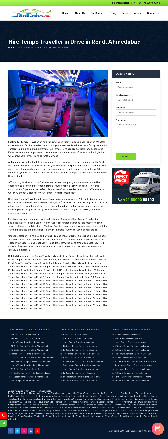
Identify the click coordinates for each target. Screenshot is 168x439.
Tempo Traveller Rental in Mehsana (130, 358)
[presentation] (136, 144)
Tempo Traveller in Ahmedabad (25, 335)
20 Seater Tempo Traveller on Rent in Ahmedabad (33, 358)
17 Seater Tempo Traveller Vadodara (79, 373)
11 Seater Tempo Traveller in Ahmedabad (29, 377)
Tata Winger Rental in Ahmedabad (26, 381)
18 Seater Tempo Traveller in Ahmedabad (29, 350)
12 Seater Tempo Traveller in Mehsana (132, 346)
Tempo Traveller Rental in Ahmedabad (28, 354)
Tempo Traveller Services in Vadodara (79, 329)
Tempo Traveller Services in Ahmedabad (28, 329)
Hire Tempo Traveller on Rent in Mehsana (133, 354)
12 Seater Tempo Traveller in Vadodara (80, 346)
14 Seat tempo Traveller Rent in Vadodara (81, 377)
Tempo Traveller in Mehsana (127, 335)
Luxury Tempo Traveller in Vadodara (79, 342)
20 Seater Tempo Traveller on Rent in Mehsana (135, 361)
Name (118, 82)
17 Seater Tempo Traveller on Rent (26, 369)
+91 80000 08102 (149, 3)
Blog (113, 13)
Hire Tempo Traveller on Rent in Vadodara (81, 354)
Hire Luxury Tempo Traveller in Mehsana (132, 369)
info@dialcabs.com (124, 3)
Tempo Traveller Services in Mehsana (131, 329)
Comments (121, 120)
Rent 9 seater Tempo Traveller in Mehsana (133, 365)
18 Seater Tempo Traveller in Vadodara (80, 350)
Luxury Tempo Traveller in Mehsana (130, 342)
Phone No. (121, 108)
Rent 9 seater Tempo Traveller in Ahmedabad (31, 361)
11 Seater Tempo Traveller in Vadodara (80, 381)
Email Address (123, 95)
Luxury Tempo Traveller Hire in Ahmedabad (30, 365)
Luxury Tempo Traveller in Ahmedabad (28, 342)
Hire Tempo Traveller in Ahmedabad (27, 338)
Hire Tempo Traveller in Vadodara (77, 338)
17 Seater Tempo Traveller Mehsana (131, 373)
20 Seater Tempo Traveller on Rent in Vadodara (84, 361)
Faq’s (124, 13)
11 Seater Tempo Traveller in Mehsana (132, 381)
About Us (79, 13)
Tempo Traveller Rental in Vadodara (78, 358)
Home (64, 13)
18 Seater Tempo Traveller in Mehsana (132, 350)
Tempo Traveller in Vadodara (75, 335)
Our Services (97, 13)
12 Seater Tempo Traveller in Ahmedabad (29, 346)
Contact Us (153, 13)
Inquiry (137, 13)
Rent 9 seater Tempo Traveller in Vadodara (82, 365)
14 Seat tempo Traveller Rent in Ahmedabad (30, 373)
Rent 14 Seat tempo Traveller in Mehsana (133, 377)
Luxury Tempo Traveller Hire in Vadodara (81, 369)
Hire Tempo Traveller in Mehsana (129, 338)
